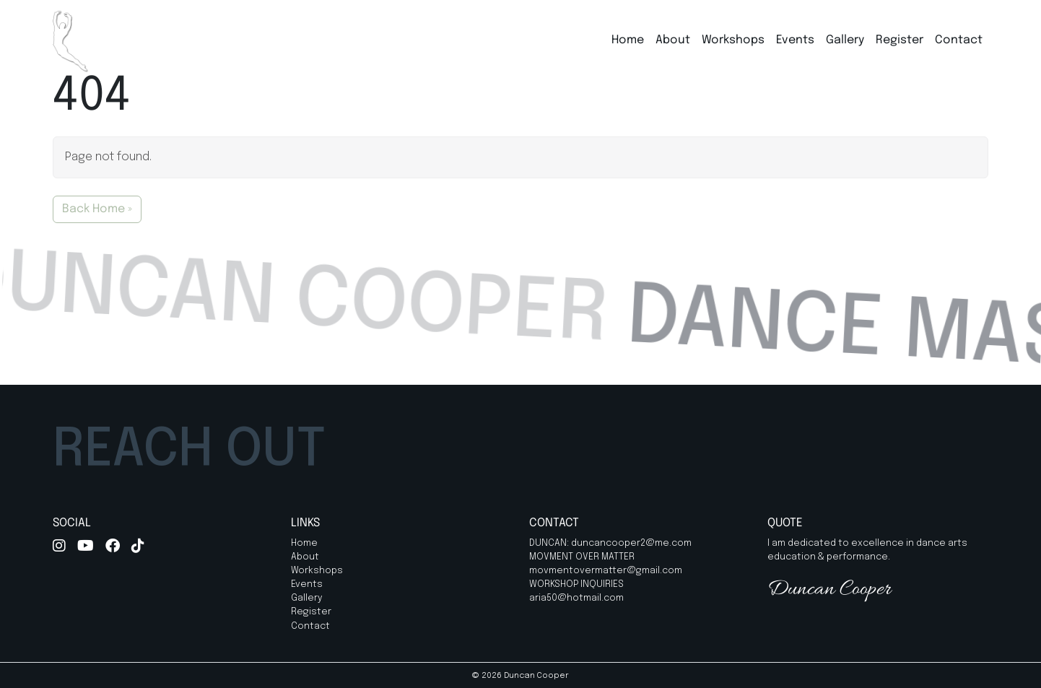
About (672, 40)
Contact (959, 40)
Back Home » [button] (97, 209)
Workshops (733, 40)
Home (627, 40)
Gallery (845, 40)
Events (795, 40)
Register (899, 40)
